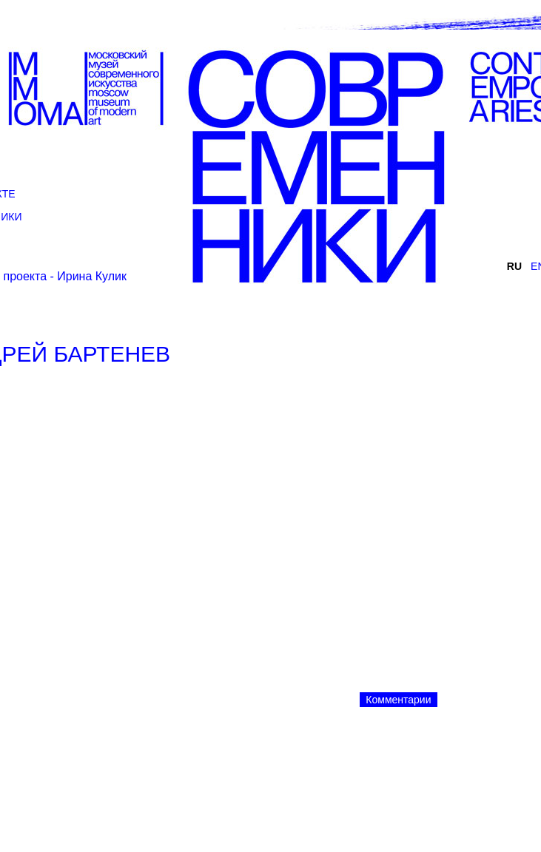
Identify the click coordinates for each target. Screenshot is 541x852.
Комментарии (398, 700)
